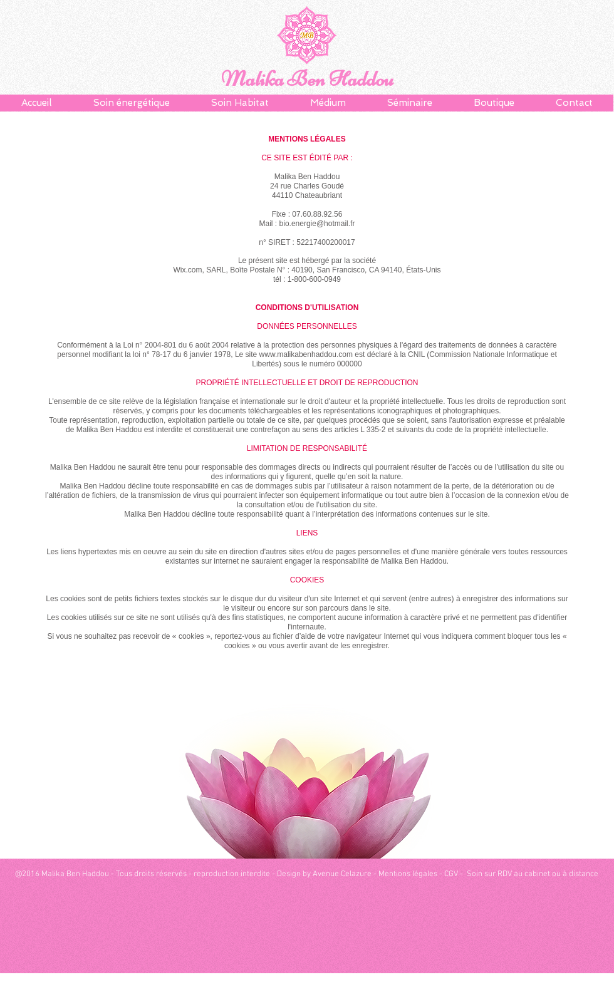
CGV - (454, 874)
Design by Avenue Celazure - (327, 874)
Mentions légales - (411, 874)
